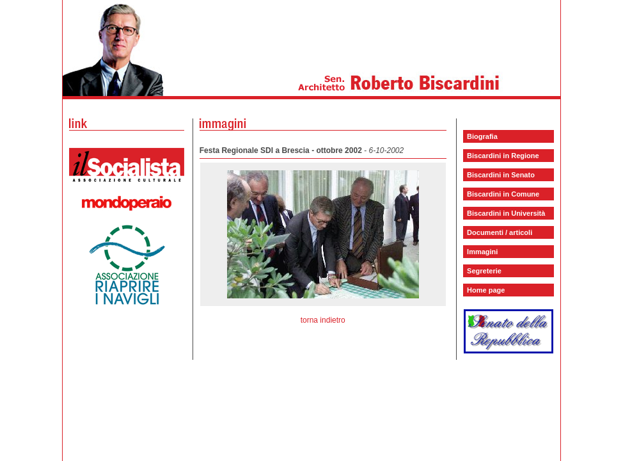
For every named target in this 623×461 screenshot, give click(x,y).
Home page (486, 290)
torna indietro (323, 320)
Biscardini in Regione (503, 155)
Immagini (482, 251)
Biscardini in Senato (501, 175)
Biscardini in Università (506, 213)
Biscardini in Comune (503, 194)
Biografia (482, 136)
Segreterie (484, 271)
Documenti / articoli (499, 232)
